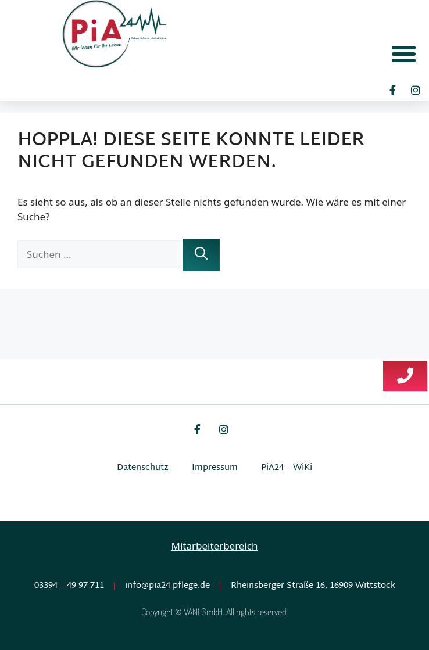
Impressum (215, 468)
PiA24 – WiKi (286, 468)
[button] (404, 53)
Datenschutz (143, 468)
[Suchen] (201, 255)
